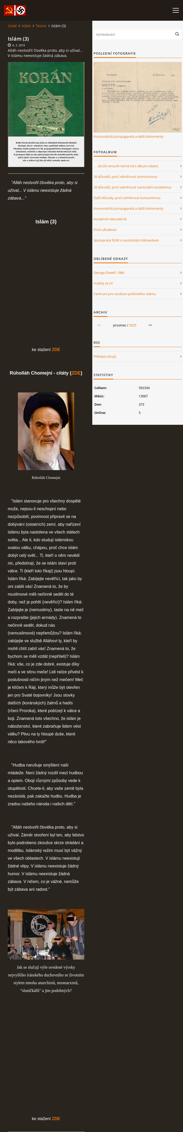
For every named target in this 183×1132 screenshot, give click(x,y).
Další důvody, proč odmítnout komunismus (127, 197)
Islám (26, 25)
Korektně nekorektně (110, 219)
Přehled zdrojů (105, 356)
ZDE (76, 373)
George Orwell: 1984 (109, 272)
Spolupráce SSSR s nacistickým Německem (126, 240)
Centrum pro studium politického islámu (125, 293)
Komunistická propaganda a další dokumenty (129, 136)
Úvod (12, 25)
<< (99, 325)
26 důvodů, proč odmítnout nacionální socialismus (132, 187)
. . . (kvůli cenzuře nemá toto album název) (126, 166)
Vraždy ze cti (103, 283)
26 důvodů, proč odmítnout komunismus (125, 176)
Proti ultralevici (105, 229)
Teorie (41, 25)
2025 (132, 325)
